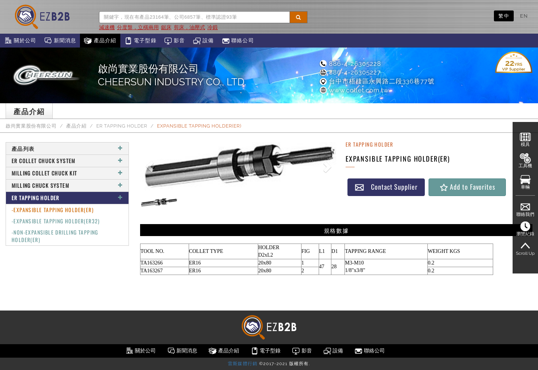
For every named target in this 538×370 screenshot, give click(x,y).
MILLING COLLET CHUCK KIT (67, 173)
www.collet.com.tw (354, 90)
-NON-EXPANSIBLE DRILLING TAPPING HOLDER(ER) (55, 236)
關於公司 (20, 41)
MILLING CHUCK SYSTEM (67, 185)
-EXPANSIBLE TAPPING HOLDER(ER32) (56, 221)
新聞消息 (60, 41)
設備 (203, 41)
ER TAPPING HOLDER (122, 126)
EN (524, 16)
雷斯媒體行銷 (242, 363)
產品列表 (67, 148)
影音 (174, 41)
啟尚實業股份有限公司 (31, 126)
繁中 (503, 16)
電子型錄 (140, 41)
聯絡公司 (238, 41)
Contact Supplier (386, 187)
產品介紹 (100, 41)
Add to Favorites (467, 187)
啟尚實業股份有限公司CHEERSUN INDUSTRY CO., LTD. (172, 75)
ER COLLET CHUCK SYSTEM (67, 161)
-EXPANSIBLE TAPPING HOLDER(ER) (53, 210)
